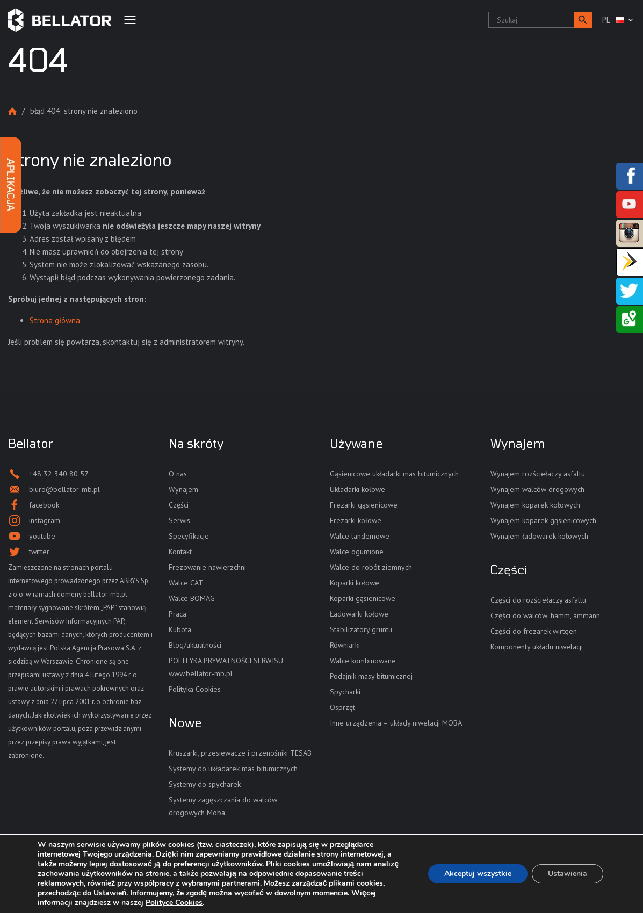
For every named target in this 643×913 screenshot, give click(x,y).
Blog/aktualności (195, 645)
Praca (177, 614)
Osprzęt (342, 707)
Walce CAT (186, 583)
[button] (583, 20)
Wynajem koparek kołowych (535, 505)
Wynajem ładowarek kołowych (539, 536)
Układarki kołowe (357, 489)
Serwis (179, 520)
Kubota (180, 629)
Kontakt (180, 551)
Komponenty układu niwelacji (536, 646)
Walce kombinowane (363, 660)
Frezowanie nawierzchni (207, 567)
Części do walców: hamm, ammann (545, 615)
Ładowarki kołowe (359, 614)
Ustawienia (567, 873)
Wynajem (183, 489)
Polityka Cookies (195, 689)
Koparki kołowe (354, 583)
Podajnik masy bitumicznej (371, 676)
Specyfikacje (189, 536)
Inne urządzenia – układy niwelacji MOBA (396, 723)
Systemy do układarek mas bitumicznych (233, 768)
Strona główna (12, 111)
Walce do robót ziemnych (371, 567)
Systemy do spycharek (205, 784)
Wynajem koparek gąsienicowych (543, 520)
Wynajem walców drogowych (537, 489)
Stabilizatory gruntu (361, 629)
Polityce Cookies (174, 902)
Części (179, 505)
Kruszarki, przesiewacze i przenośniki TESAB (240, 753)
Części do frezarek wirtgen (533, 631)
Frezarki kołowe (355, 520)
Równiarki (345, 645)
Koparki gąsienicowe (362, 598)
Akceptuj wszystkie (477, 873)
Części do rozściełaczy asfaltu (538, 600)
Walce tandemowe (359, 536)
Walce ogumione (357, 551)
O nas (178, 474)
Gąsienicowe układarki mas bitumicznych (394, 474)
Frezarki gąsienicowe (364, 505)
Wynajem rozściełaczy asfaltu (537, 474)
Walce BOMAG (192, 598)
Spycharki (345, 692)
